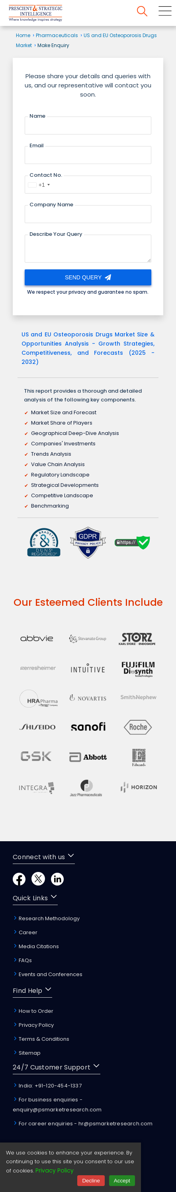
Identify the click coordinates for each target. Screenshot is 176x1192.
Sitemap (27, 1053)
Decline (91, 1181)
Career (25, 932)
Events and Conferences (47, 974)
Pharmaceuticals (57, 35)
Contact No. (45, 175)
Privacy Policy (33, 1025)
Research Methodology (46, 918)
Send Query (88, 277)
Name (37, 116)
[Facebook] (19, 883)
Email (36, 145)
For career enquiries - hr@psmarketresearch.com (83, 1123)
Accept (122, 1181)
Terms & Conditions (41, 1039)
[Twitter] (38, 883)
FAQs (22, 960)
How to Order (33, 1011)
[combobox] (38, 184)
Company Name (51, 204)
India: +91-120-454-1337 (47, 1085)
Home (23, 35)
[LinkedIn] (57, 883)
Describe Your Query (55, 234)
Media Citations (36, 946)
